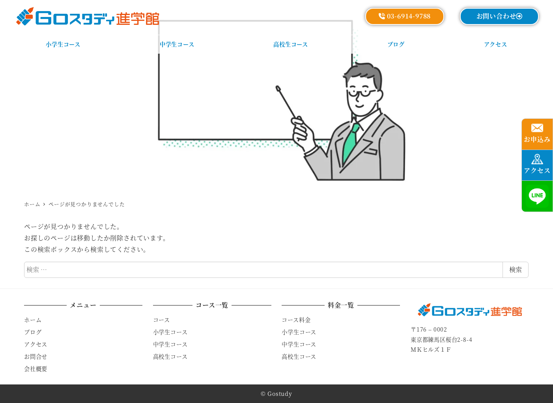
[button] (537, 134)
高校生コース (170, 356)
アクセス (35, 344)
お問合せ (35, 356)
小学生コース (170, 332)
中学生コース (170, 344)
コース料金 (296, 320)
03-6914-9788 (405, 16)
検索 (515, 269)
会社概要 (35, 369)
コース (161, 320)
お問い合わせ (499, 16)
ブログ (32, 332)
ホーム (32, 320)
